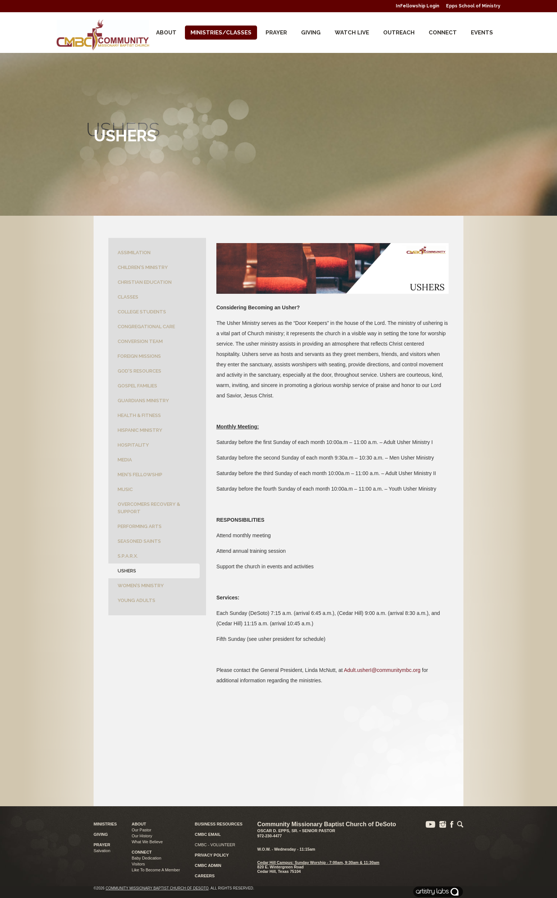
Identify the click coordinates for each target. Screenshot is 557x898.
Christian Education (145, 282)
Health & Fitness (139, 415)
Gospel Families (137, 386)
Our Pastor (141, 830)
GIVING (101, 834)
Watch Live (352, 32)
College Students (142, 312)
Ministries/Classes (221, 32)
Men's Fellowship (140, 474)
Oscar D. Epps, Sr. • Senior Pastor (296, 830)
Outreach (399, 32)
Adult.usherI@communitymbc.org (382, 670)
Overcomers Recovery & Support (149, 507)
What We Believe (147, 842)
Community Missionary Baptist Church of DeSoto (157, 888)
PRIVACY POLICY (212, 855)
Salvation (102, 850)
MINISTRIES (105, 824)
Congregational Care (146, 326)
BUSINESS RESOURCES (219, 824)
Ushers (127, 571)
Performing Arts (140, 526)
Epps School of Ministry (473, 6)
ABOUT (139, 824)
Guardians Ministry (143, 400)
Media (125, 460)
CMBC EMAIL (208, 834)
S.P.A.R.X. (128, 556)
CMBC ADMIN (208, 865)
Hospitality (133, 445)
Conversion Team (140, 341)
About (166, 32)
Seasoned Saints (139, 541)
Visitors (138, 864)
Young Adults (136, 600)
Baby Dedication (146, 858)
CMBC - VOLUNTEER (215, 844)
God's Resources (139, 371)
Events (482, 32)
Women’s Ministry (141, 585)
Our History (142, 836)
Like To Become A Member (156, 870)
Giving (311, 32)
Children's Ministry (143, 267)
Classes (128, 297)
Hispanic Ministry (140, 430)
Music (125, 489)
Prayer (276, 32)
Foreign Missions (139, 356)
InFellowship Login (417, 6)
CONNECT (443, 32)
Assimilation (134, 252)
